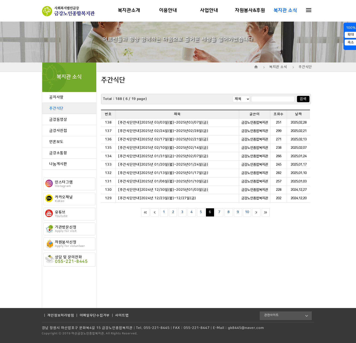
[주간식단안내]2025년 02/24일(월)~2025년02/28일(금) (163, 131)
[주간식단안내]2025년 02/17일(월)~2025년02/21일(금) (163, 139)
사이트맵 (122, 315)
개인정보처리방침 (60, 315)
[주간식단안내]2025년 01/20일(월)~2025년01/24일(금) (163, 165)
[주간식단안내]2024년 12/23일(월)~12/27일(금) (157, 198)
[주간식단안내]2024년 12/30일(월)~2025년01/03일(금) (163, 190)
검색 (303, 99)
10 (247, 212)
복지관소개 (129, 10)
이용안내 (168, 10)
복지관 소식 (285, 10)
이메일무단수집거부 (95, 315)
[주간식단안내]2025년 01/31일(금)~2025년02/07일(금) (163, 156)
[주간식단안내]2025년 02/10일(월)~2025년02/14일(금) (163, 148)
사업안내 (209, 10)
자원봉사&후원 (250, 10)
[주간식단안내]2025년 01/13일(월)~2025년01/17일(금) (163, 173)
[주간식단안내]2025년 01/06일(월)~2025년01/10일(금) (163, 181)
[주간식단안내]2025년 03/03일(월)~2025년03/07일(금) (163, 122)
